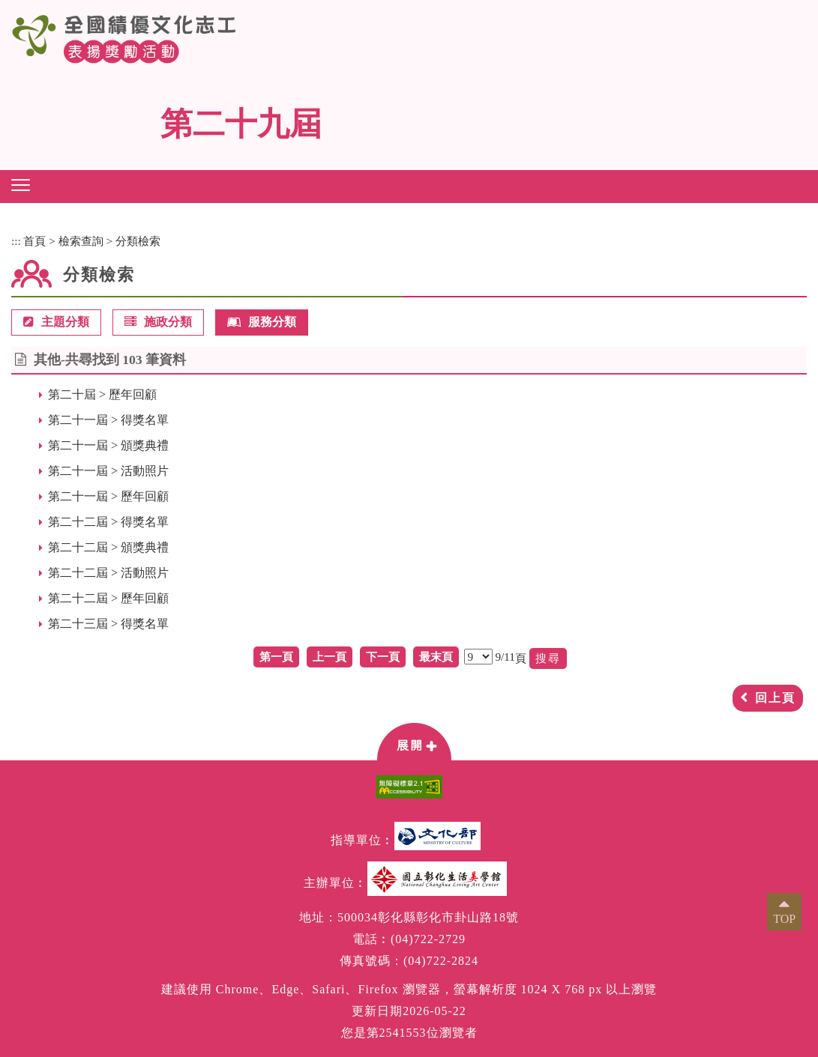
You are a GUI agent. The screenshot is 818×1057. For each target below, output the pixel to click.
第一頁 (276, 656)
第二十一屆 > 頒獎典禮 (108, 445)
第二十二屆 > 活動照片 (108, 572)
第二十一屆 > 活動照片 (108, 470)
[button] (20, 185)
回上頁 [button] (775, 697)
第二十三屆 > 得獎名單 (108, 623)
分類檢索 (137, 240)
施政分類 (158, 322)
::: (16, 240)
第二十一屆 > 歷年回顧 (108, 496)
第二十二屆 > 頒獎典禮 (108, 547)
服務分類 (261, 322)
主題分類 (56, 322)
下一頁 (383, 656)
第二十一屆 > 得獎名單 (108, 420)
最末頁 (436, 656)
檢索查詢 (80, 240)
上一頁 (329, 656)
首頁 (34, 240)
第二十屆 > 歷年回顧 (102, 394)
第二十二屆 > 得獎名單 (108, 521)
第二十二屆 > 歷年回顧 (108, 598)
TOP (784, 918)
